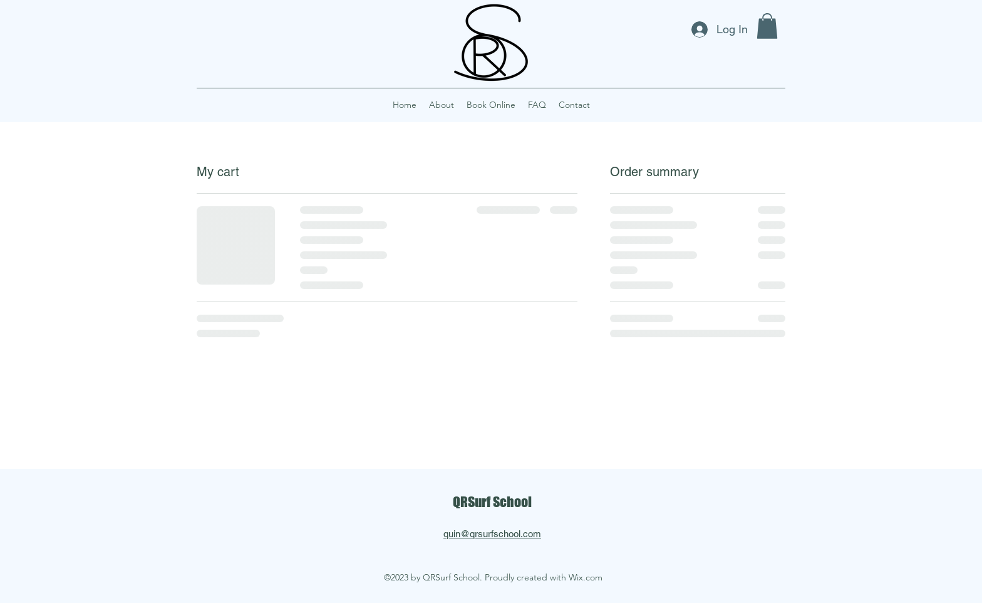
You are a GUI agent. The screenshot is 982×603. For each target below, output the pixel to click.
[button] (767, 26)
